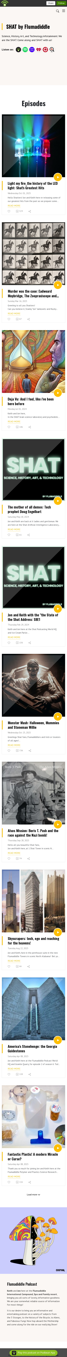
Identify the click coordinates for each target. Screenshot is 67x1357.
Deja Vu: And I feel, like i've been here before (31, 401)
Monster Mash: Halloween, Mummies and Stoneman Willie (33, 724)
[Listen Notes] (52, 49)
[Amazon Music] (32, 49)
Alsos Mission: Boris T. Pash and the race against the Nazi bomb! (33, 832)
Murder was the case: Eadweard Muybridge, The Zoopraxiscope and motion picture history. (32, 293)
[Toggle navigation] (63, 11)
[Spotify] (25, 49)
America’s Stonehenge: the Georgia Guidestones (32, 1048)
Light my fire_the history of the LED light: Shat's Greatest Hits (33, 185)
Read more (14, 205)
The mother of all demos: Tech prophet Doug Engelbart (29, 509)
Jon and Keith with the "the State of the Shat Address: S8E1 (33, 617)
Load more (33, 1194)
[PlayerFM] (45, 49)
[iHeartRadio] (38, 49)
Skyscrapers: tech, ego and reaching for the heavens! (33, 940)
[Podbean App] (18, 49)
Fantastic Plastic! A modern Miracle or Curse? (33, 1156)
